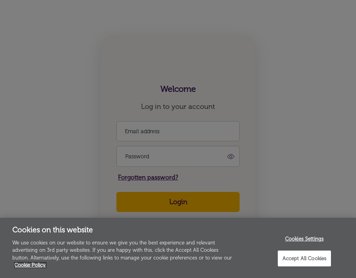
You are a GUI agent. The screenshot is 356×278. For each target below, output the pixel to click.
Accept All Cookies (304, 258)
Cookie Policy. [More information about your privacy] (30, 265)
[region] (178, 248)
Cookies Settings (304, 239)
